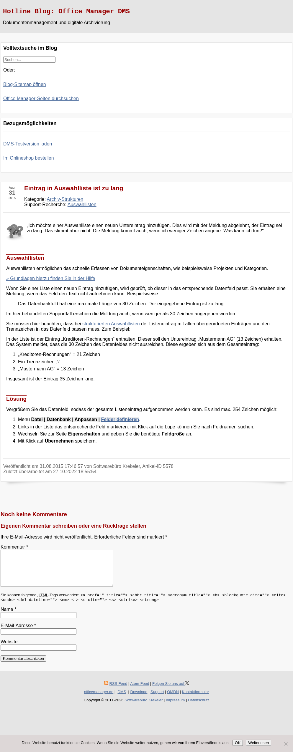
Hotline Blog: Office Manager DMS (66, 11)
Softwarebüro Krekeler (144, 707)
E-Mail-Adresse (18, 632)
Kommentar (14, 546)
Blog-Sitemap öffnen (24, 84)
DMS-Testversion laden (27, 143)
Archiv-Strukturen (65, 199)
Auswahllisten (82, 204)
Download (139, 699)
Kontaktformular (195, 699)
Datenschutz (198, 707)
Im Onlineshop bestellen (28, 157)
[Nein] (286, 744)
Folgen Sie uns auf (170, 690)
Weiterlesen (258, 743)
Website (9, 648)
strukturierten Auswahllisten (111, 323)
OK (237, 743)
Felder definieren (120, 419)
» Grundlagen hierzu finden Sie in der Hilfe (50, 278)
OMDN (173, 699)
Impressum (175, 707)
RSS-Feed (118, 690)
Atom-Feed (139, 690)
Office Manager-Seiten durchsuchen (41, 98)
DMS (121, 699)
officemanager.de (99, 699)
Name (8, 616)
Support (157, 699)
